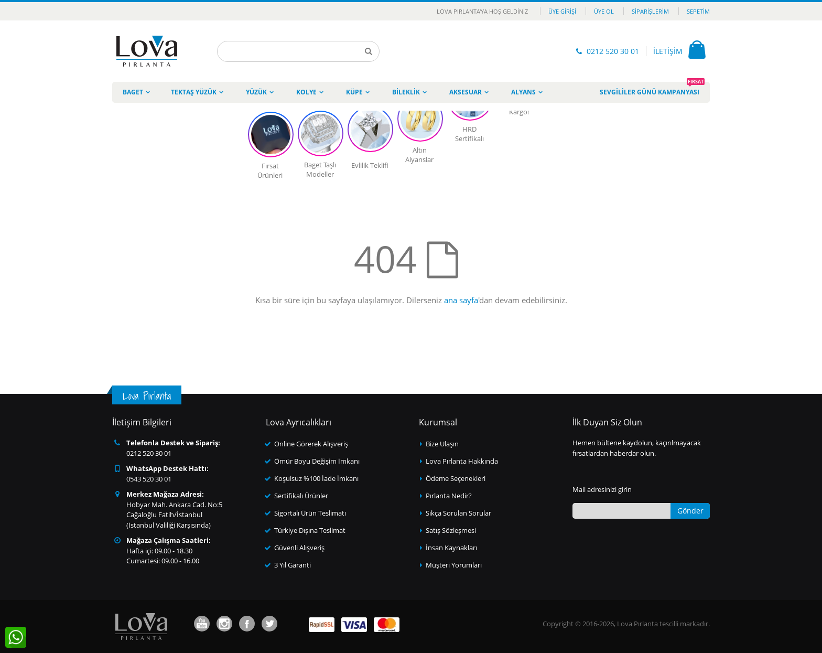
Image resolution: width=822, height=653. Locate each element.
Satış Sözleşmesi (451, 530)
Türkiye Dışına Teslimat (309, 530)
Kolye (306, 92)
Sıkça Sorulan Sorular (458, 513)
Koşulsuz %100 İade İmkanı (316, 478)
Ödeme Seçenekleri (455, 478)
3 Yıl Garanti (292, 565)
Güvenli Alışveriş (299, 547)
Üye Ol (604, 11)
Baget (133, 92)
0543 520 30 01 (148, 479)
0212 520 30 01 (613, 51)
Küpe (354, 92)
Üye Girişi (562, 11)
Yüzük (256, 92)
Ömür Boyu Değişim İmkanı (317, 461)
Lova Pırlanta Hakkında (462, 461)
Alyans (523, 92)
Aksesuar (465, 92)
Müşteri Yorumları (454, 565)
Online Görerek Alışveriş (311, 443)
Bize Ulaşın (442, 443)
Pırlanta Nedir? (449, 495)
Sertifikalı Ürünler (301, 495)
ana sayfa (461, 300)
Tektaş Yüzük (194, 92)
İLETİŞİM (668, 51)
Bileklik (406, 92)
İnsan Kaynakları (451, 547)
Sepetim (698, 11)
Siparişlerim (650, 11)
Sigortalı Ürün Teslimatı (310, 513)
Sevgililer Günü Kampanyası (652, 89)
